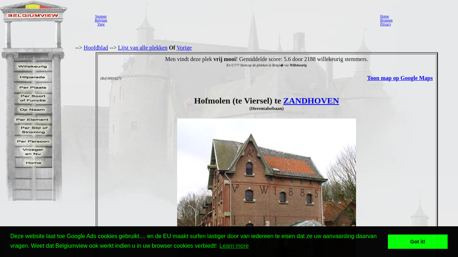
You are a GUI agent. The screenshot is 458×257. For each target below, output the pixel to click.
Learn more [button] (234, 246)
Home (384, 16)
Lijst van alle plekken (142, 48)
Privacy (385, 24)
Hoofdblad (96, 48)
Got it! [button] (417, 242)
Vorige (184, 48)
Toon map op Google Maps (400, 78)
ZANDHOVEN (311, 100)
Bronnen (386, 20)
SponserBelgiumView (101, 20)
